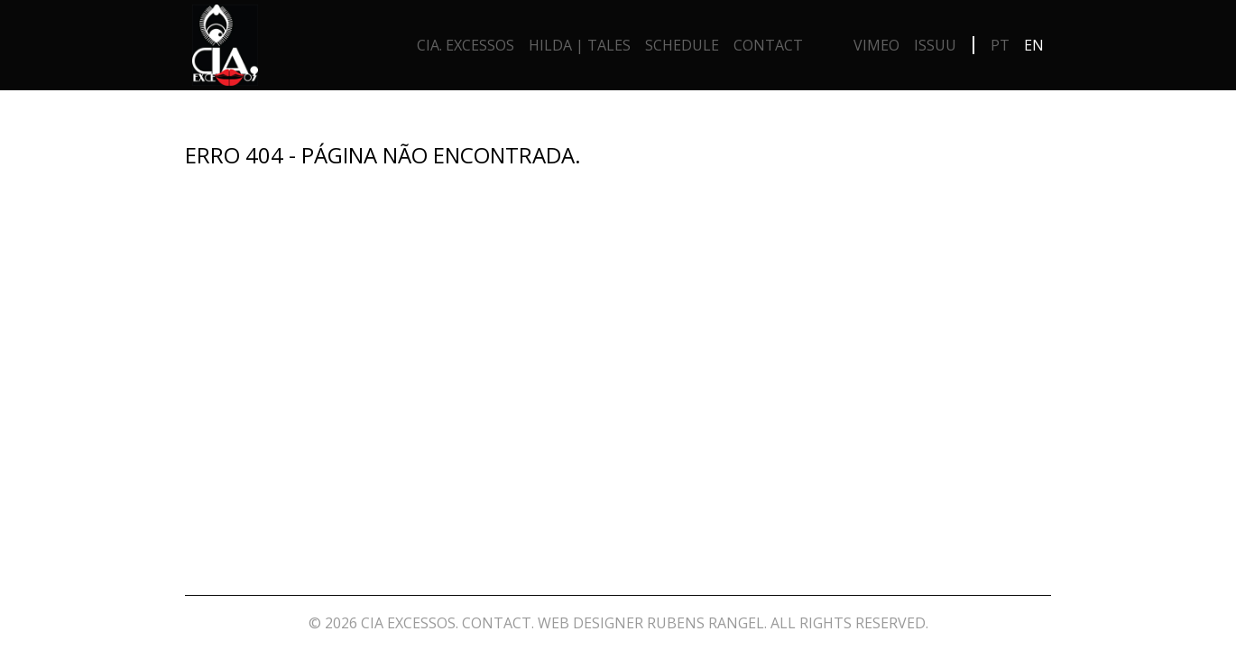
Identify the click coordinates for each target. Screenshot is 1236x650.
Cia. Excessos (465, 45)
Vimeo (876, 45)
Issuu (935, 45)
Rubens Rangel (705, 623)
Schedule (682, 45)
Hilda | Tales (580, 45)
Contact (768, 45)
